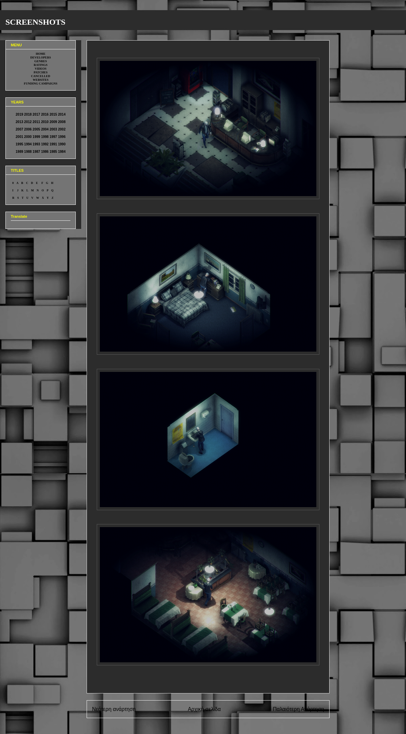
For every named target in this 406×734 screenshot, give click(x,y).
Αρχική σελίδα (204, 709)
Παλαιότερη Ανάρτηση (298, 709)
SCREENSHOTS (35, 22)
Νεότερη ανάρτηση (114, 709)
